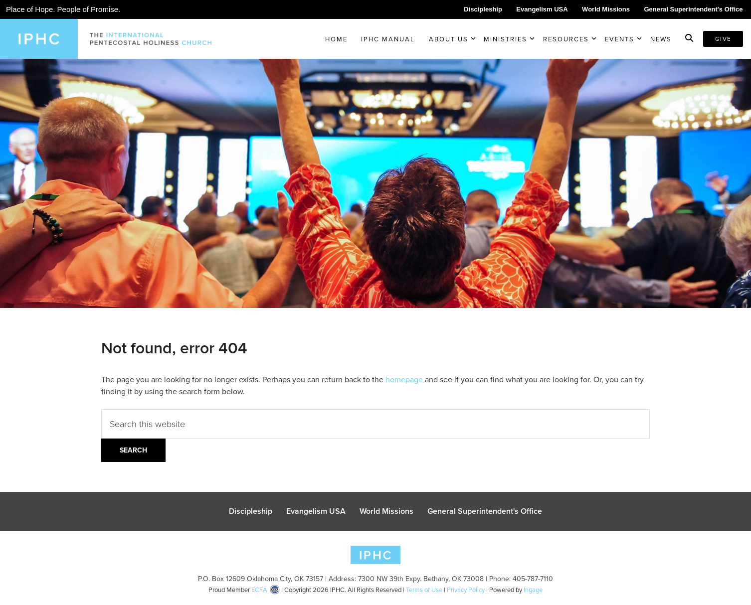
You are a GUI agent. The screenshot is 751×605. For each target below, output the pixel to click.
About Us (448, 38)
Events (619, 38)
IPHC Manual (388, 38)
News (661, 38)
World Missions (606, 9)
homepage (404, 379)
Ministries (505, 38)
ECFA (259, 589)
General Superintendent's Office (693, 9)
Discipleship (483, 9)
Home (336, 38)
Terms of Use (424, 589)
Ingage (533, 589)
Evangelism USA (541, 9)
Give (723, 38)
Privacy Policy (466, 589)
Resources (566, 38)
